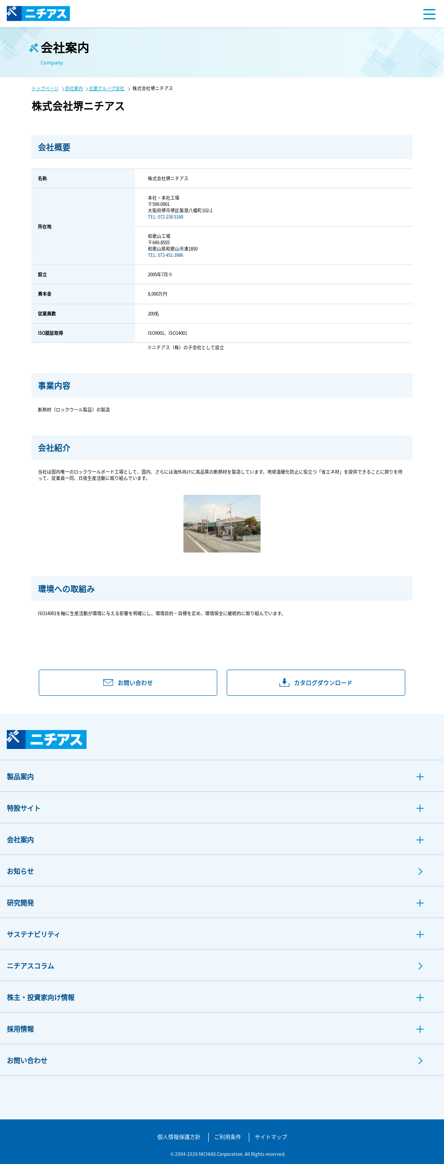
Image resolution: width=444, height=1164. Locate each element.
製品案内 (20, 776)
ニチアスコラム (30, 965)
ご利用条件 (227, 1137)
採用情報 (20, 1028)
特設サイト (24, 808)
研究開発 (20, 902)
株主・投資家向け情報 (40, 997)
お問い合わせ (27, 1060)
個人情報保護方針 (179, 1137)
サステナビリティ (33, 934)
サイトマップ (271, 1137)
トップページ (45, 88)
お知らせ (20, 871)
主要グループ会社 (106, 88)
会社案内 (74, 88)
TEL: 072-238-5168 (165, 217)
